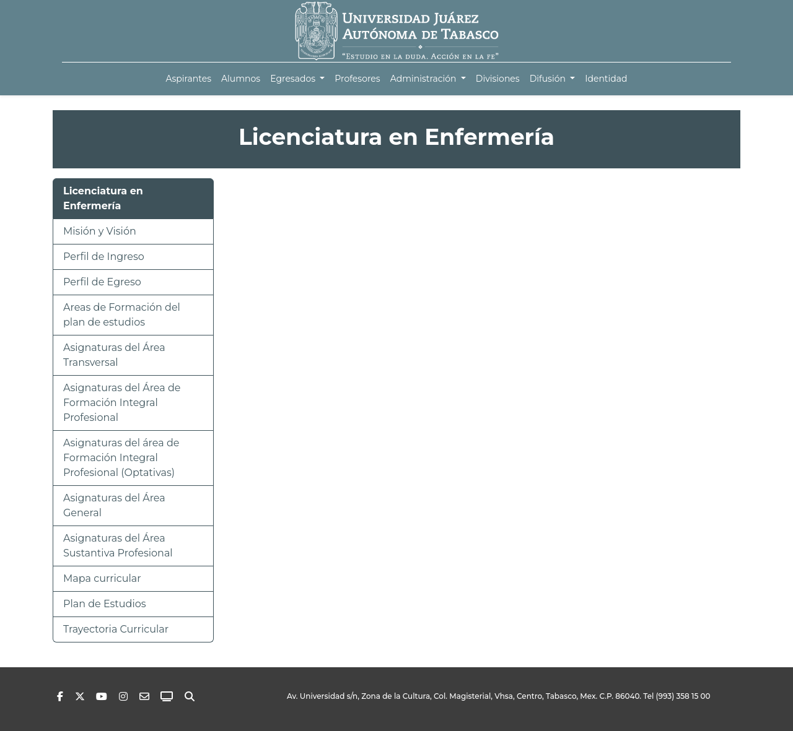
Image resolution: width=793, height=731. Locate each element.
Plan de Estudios (104, 604)
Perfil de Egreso (102, 282)
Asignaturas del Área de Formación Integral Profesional (121, 402)
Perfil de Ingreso (103, 256)
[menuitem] (188, 78)
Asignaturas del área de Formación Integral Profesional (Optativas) (121, 457)
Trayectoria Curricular (116, 629)
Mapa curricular (102, 578)
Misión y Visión (99, 231)
